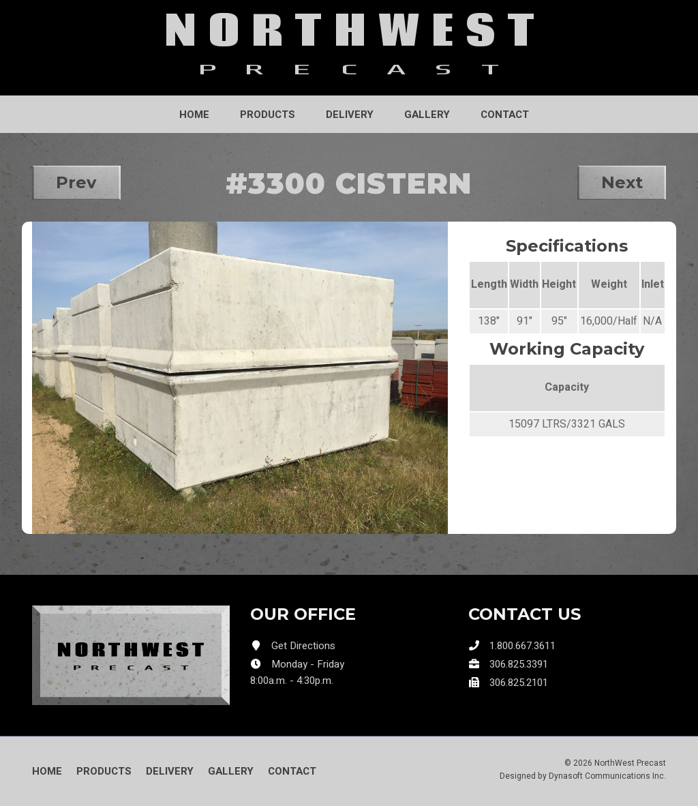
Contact (505, 114)
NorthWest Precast (630, 763)
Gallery (427, 114)
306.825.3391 (518, 664)
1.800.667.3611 (522, 645)
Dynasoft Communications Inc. (607, 776)
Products (267, 114)
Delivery (350, 114)
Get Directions (303, 645)
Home (194, 114)
